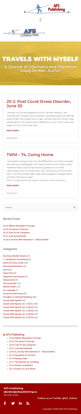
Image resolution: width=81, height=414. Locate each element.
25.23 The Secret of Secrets (15, 229)
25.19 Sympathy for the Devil (22, 355)
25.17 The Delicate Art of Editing (24, 362)
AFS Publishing (15, 334)
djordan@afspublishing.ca (20, 391)
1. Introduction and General (15, 259)
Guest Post (8, 273)
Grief (5, 269)
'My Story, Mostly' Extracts (15, 256)
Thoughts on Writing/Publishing (17, 297)
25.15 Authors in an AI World (22, 368)
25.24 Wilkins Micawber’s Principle (19, 225)
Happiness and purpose (14, 276)
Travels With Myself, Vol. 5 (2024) (18, 314)
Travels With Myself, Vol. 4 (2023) (18, 310)
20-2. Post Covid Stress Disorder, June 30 (39, 103)
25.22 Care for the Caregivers (16, 232)
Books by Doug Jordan (13, 262)
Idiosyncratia (9, 280)
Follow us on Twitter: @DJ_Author (57, 398)
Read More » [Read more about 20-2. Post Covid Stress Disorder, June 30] (13, 130)
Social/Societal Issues (13, 293)
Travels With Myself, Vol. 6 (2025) (18, 317)
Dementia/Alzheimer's (13, 266)
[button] (40, 19)
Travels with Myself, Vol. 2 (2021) (18, 304)
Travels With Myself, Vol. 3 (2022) (18, 307)
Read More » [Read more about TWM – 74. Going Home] (13, 185)
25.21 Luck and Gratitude (14, 236)
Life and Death (9, 283)
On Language (9, 290)
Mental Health (9, 286)
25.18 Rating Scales (18, 358)
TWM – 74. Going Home (30, 154)
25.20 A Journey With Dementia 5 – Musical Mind (25, 239)
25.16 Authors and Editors (21, 365)
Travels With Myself (12, 300)
